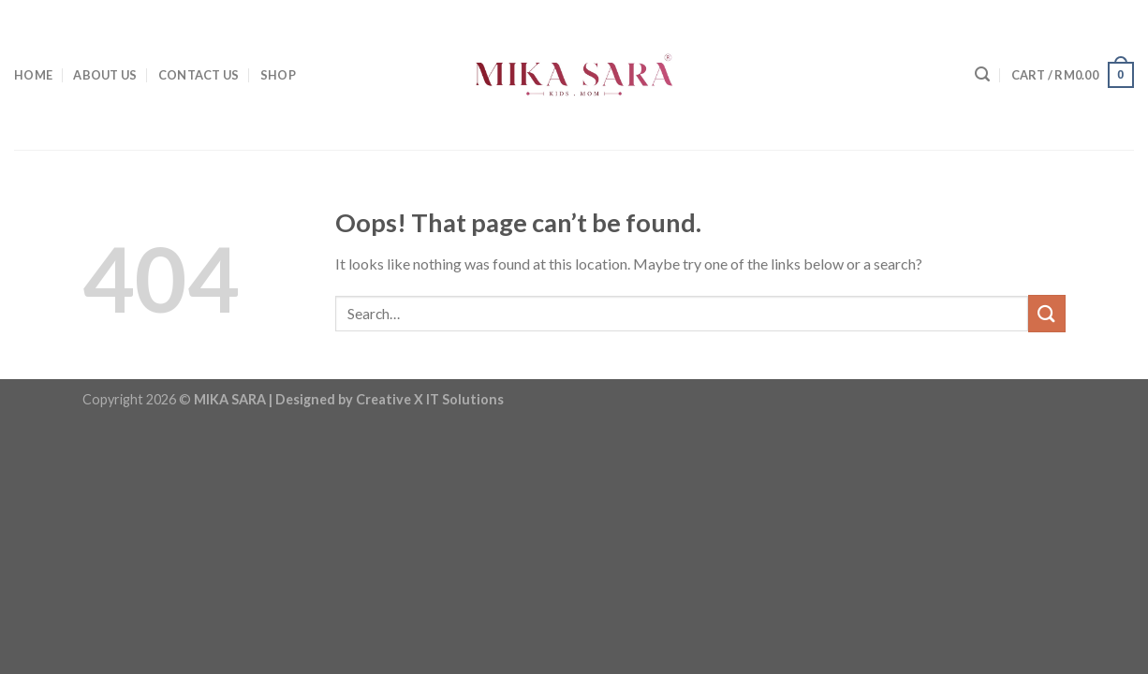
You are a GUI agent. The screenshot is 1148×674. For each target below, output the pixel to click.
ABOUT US (105, 74)
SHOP (278, 74)
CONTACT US (199, 74)
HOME (33, 74)
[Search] (982, 74)
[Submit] (1047, 313)
